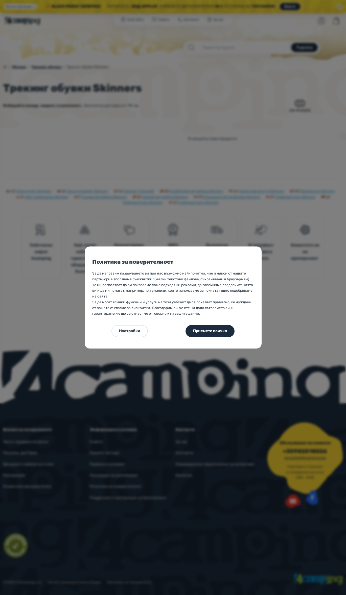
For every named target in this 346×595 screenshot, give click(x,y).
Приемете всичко (210, 331)
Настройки (129, 331)
